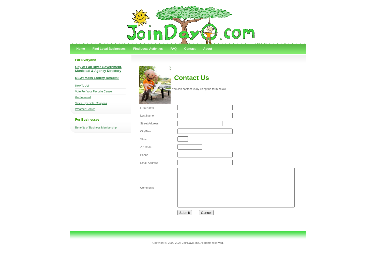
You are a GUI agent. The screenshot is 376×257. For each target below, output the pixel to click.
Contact (190, 49)
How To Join (83, 85)
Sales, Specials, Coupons (91, 103)
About (207, 49)
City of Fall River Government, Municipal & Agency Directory (98, 69)
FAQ (173, 49)
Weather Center (85, 108)
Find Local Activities (148, 49)
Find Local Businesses (109, 49)
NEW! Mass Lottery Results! (97, 78)
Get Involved (83, 97)
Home (81, 49)
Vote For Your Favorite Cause (93, 91)
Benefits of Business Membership (96, 127)
